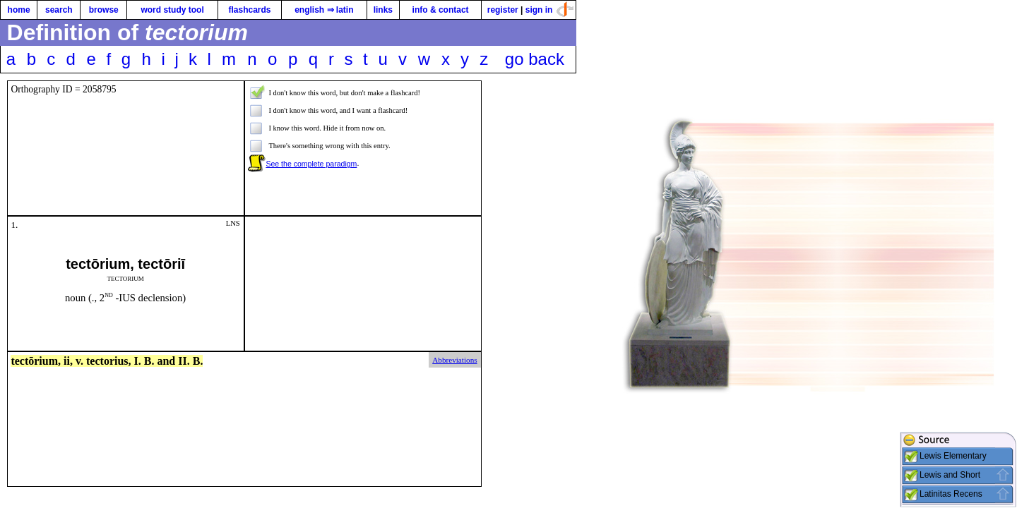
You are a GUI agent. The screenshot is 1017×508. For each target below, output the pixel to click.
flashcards (249, 10)
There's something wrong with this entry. (329, 146)
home (19, 10)
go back (534, 58)
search (59, 10)
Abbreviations (454, 360)
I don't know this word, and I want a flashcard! (338, 110)
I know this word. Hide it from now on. (327, 128)
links (383, 10)
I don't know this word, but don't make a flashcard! (344, 93)
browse (104, 10)
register (502, 10)
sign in (539, 10)
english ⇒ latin (324, 10)
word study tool (172, 10)
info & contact (440, 10)
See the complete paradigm (311, 163)
